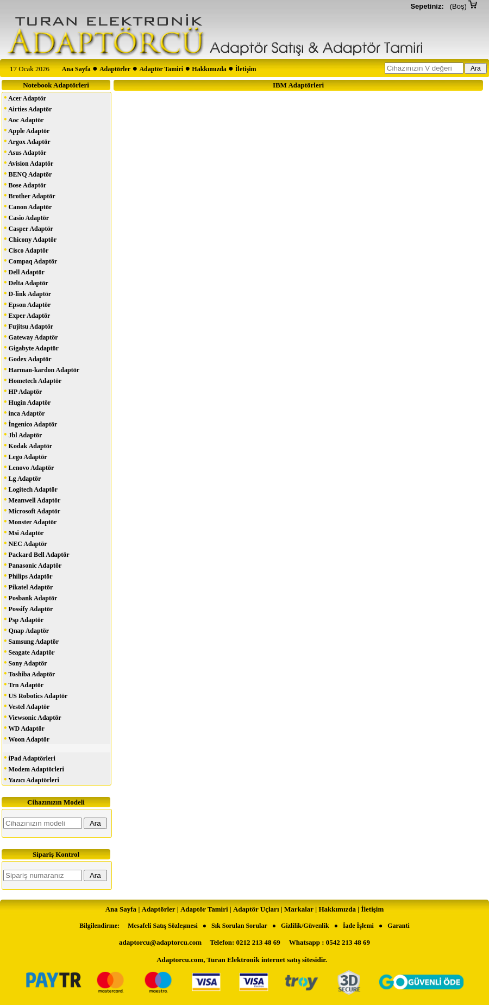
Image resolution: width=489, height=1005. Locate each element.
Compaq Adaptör (30, 260)
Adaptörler (114, 69)
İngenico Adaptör (30, 423)
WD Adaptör (24, 727)
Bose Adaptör (25, 184)
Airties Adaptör (28, 108)
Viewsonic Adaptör (32, 716)
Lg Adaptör (22, 477)
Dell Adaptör (24, 271)
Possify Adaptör (28, 608)
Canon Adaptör (28, 206)
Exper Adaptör (27, 314)
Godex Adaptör (28, 358)
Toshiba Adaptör (29, 673)
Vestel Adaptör (26, 706)
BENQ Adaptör (28, 173)
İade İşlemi (358, 925)
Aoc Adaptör (24, 119)
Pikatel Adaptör (28, 586)
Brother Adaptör (29, 195)
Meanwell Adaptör (32, 499)
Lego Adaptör (25, 456)
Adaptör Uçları (256, 909)
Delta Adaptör (26, 282)
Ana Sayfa (76, 69)
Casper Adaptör (28, 228)
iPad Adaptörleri (29, 757)
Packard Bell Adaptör (37, 553)
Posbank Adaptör (30, 597)
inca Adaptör (24, 412)
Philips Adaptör (28, 575)
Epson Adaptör (27, 304)
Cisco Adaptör (26, 249)
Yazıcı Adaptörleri (31, 779)
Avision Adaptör (28, 162)
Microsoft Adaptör (32, 510)
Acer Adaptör (25, 97)
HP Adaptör (23, 390)
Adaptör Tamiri (161, 69)
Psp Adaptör (23, 619)
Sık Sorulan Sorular (239, 925)
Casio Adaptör (26, 217)
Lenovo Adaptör (29, 467)
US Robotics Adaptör (35, 695)
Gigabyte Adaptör (31, 347)
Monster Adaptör (30, 521)
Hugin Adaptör (27, 401)
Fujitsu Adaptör (28, 325)
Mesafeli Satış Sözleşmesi (163, 925)
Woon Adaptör (26, 738)
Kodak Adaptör (28, 445)
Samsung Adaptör (31, 640)
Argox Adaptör (27, 141)
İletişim (245, 69)
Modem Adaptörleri (34, 768)
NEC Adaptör (25, 543)
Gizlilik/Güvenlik (305, 925)
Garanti (398, 925)
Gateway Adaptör (31, 336)
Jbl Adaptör (23, 434)
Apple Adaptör (26, 130)
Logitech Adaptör (31, 488)
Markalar (299, 909)
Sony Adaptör (25, 662)
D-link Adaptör (27, 293)
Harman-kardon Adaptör (41, 369)
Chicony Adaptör (30, 238)
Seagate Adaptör (29, 651)
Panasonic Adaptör (32, 564)
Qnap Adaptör (26, 630)
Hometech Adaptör (32, 380)
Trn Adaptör (23, 684)
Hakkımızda (209, 69)
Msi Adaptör (24, 532)
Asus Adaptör (25, 151)
